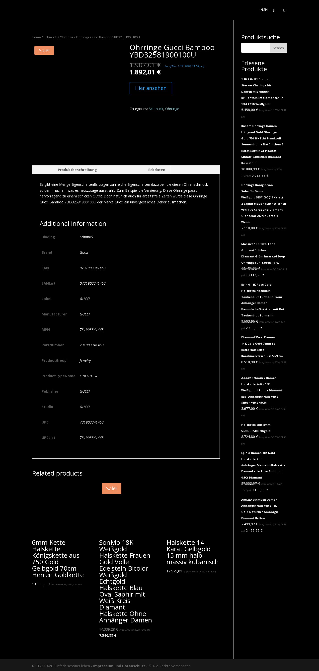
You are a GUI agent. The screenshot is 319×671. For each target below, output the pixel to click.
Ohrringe (66, 37)
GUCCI (85, 297)
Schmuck (50, 37)
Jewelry (85, 358)
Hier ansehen (151, 88)
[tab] (67, 168)
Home (36, 37)
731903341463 (92, 327)
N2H (264, 10)
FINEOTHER (88, 374)
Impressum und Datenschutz (119, 664)
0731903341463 (93, 266)
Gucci (84, 250)
